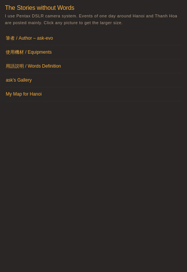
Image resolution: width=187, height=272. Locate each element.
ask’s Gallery (18, 80)
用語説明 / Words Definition (33, 66)
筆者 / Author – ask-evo (29, 38)
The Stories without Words (39, 8)
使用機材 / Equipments (28, 52)
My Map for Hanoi (24, 94)
